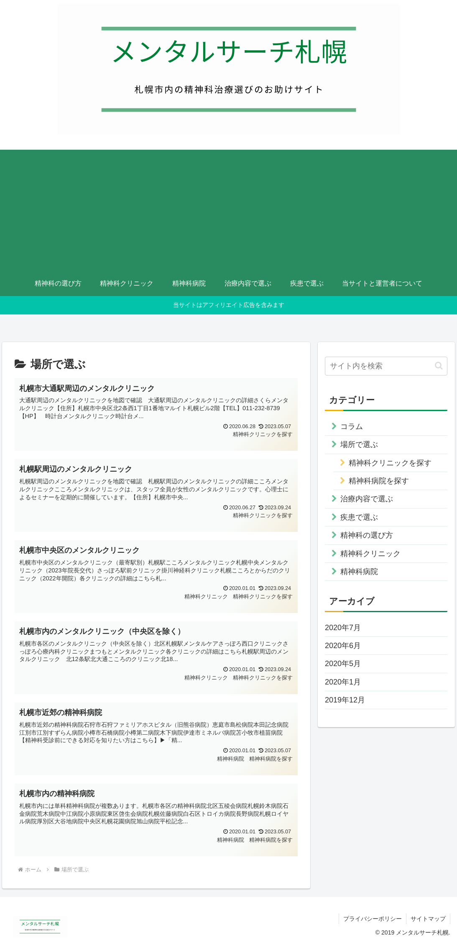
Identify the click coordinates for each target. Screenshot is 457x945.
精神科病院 (359, 571)
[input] (386, 366)
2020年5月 (343, 663)
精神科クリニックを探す (390, 463)
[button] (438, 365)
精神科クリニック (370, 553)
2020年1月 (343, 682)
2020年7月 (343, 627)
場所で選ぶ (359, 444)
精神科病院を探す (379, 481)
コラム (351, 426)
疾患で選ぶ (359, 517)
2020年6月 (343, 645)
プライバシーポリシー (372, 918)
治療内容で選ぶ (366, 499)
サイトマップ (428, 918)
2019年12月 (345, 700)
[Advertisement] (228, 208)
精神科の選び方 (366, 535)
